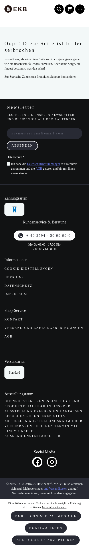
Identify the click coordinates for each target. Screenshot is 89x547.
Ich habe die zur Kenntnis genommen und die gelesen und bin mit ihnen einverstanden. (44, 168)
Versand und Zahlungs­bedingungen (43, 328)
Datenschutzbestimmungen (44, 164)
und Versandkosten (55, 488)
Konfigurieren (46, 528)
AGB (39, 168)
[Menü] (80, 9)
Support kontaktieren (63, 76)
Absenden (22, 145)
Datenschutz (18, 285)
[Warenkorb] (69, 9)
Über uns (14, 277)
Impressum (15, 294)
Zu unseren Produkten (35, 76)
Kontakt (13, 319)
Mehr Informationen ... (54, 507)
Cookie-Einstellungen (28, 268)
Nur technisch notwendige (45, 516)
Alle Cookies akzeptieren (45, 540)
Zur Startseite (12, 76)
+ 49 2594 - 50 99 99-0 (44, 235)
